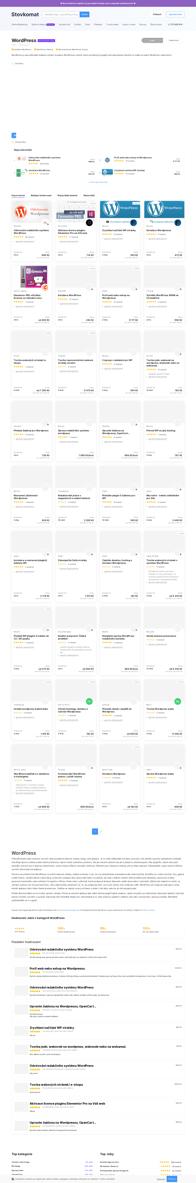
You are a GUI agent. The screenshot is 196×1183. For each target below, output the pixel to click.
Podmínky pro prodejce (86, 1168)
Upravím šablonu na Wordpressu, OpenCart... (116, 353)
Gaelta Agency (20, 212)
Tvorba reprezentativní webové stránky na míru (75, 283)
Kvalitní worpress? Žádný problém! (72, 559)
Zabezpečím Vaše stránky (72, 481)
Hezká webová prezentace (161, 557)
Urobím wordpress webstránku (31, 630)
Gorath (149, 277)
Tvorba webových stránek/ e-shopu (30, 283)
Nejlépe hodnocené (41, 117)
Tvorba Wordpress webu (160, 630)
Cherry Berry (64, 626)
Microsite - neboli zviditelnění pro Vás (162, 418)
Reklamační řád (107, 1168)
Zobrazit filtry (19, 63)
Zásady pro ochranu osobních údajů (27, 1168)
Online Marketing (107, 1134)
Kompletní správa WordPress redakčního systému (118, 559)
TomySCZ (61, 277)
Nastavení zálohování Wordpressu (25, 418)
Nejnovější (89, 117)
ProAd (16, 277)
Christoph (62, 147)
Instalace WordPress (22, 49)
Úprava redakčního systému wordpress (73, 353)
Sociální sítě (105, 1138)
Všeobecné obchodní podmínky (60, 1168)
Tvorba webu (105, 1150)
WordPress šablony (45, 49)
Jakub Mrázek (152, 478)
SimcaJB (105, 626)
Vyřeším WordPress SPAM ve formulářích (162, 218)
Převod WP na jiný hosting (160, 352)
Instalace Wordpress (113, 695)
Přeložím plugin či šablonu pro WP (118, 418)
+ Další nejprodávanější (98, 104)
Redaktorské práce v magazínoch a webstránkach (74, 418)
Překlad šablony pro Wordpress (31, 352)
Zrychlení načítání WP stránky (129, 92)
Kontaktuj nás (149, 1134)
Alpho (104, 212)
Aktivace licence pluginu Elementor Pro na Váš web (72, 153)
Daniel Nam (107, 691)
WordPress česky (147, 832)
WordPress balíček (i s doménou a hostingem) (31, 697)
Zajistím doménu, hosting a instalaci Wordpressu (117, 483)
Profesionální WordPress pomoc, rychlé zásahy (71, 697)
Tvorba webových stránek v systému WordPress (161, 483)
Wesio (148, 626)
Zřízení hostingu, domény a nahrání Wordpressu (73, 632)
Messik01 (150, 553)
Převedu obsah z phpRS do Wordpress (117, 632)
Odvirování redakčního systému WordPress (31, 153)
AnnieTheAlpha (64, 553)
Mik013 (17, 553)
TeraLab (149, 212)
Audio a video (105, 1154)
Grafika (103, 1142)
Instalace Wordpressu (158, 151)
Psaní (102, 1146)
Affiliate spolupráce (152, 1138)
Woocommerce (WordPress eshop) (73, 49)
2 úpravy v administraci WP (117, 281)
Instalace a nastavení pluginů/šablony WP (30, 483)
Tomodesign (63, 413)
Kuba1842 (62, 212)
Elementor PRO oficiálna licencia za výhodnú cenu (28, 218)
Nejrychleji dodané (67, 117)
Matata (105, 147)
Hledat (84, 14)
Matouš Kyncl (20, 691)
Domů (14, 45)
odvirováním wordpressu (69, 832)
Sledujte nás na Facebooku (155, 1142)
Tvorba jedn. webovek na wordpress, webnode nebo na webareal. (162, 284)
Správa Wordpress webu (160, 695)
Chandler (18, 147)
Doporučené (18, 117)
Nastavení (161, 1179)
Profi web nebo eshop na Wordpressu (133, 79)
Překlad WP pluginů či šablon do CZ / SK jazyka (31, 559)
